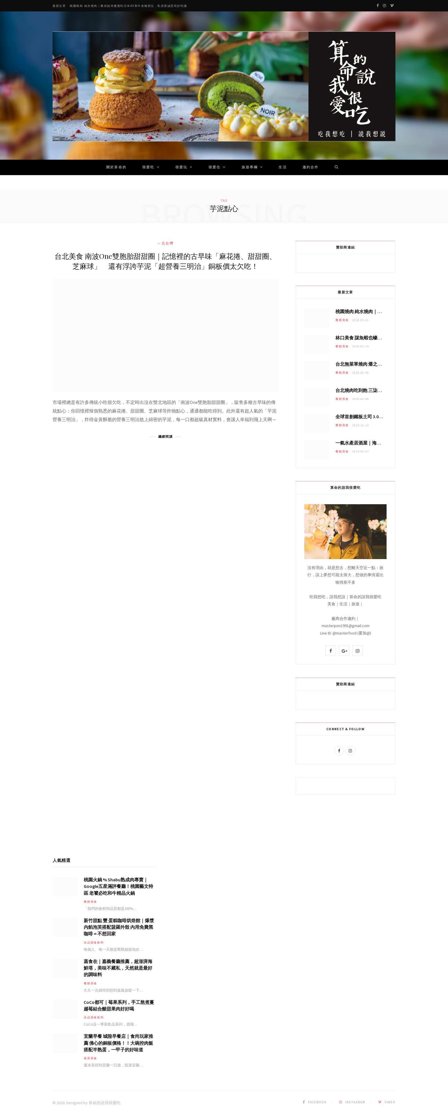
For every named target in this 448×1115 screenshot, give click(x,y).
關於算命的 (116, 167)
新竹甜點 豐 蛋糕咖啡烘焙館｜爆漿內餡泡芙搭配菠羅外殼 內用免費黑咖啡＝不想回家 (119, 927)
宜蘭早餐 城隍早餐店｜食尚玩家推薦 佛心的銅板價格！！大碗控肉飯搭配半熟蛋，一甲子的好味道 (118, 1042)
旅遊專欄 (250, 167)
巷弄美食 (90, 1058)
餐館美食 (342, 320)
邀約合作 (311, 167)
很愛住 (215, 167)
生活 (283, 167)
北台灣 (167, 243)
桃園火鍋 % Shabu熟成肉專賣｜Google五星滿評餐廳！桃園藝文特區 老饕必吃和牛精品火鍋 (118, 886)
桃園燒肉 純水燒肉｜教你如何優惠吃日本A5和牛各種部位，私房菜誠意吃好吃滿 (128, 6)
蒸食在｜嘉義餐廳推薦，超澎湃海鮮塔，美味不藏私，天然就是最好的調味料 (118, 967)
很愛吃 (148, 167)
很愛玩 (181, 167)
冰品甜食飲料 (94, 942)
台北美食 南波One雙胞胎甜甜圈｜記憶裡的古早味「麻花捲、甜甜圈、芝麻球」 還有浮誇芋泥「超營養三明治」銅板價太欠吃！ (165, 261)
